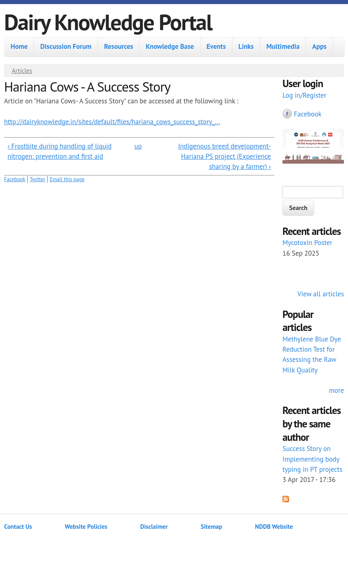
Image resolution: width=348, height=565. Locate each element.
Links (246, 46)
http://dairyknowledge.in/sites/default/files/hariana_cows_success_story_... (112, 121)
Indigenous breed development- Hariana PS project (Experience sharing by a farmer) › (224, 156)
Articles (22, 70)
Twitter (37, 179)
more (336, 390)
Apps (319, 46)
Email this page (67, 179)
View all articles (321, 293)
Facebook (14, 179)
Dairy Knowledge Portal (108, 21)
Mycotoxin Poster (307, 242)
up (138, 146)
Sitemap (211, 526)
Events (216, 46)
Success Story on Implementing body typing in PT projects (312, 458)
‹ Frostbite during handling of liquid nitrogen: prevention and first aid (59, 151)
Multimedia (283, 46)
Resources (118, 46)
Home (19, 46)
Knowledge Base (170, 46)
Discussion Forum (66, 46)
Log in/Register (304, 95)
